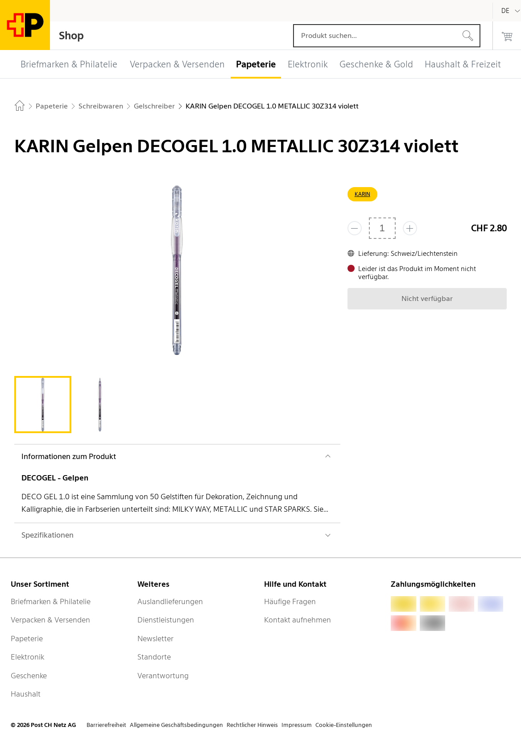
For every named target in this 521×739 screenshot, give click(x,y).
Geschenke (29, 675)
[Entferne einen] (354, 228)
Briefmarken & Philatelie (51, 601)
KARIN (362, 194)
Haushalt (26, 693)
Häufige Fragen (290, 601)
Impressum (296, 725)
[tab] (42, 404)
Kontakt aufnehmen (297, 619)
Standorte (154, 656)
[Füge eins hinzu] (410, 228)
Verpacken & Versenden (50, 619)
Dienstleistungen (165, 619)
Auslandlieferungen (170, 601)
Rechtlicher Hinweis (252, 725)
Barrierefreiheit (106, 725)
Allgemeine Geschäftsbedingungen (176, 725)
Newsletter (155, 638)
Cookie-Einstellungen (343, 725)
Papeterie (27, 638)
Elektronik (27, 656)
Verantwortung (163, 675)
